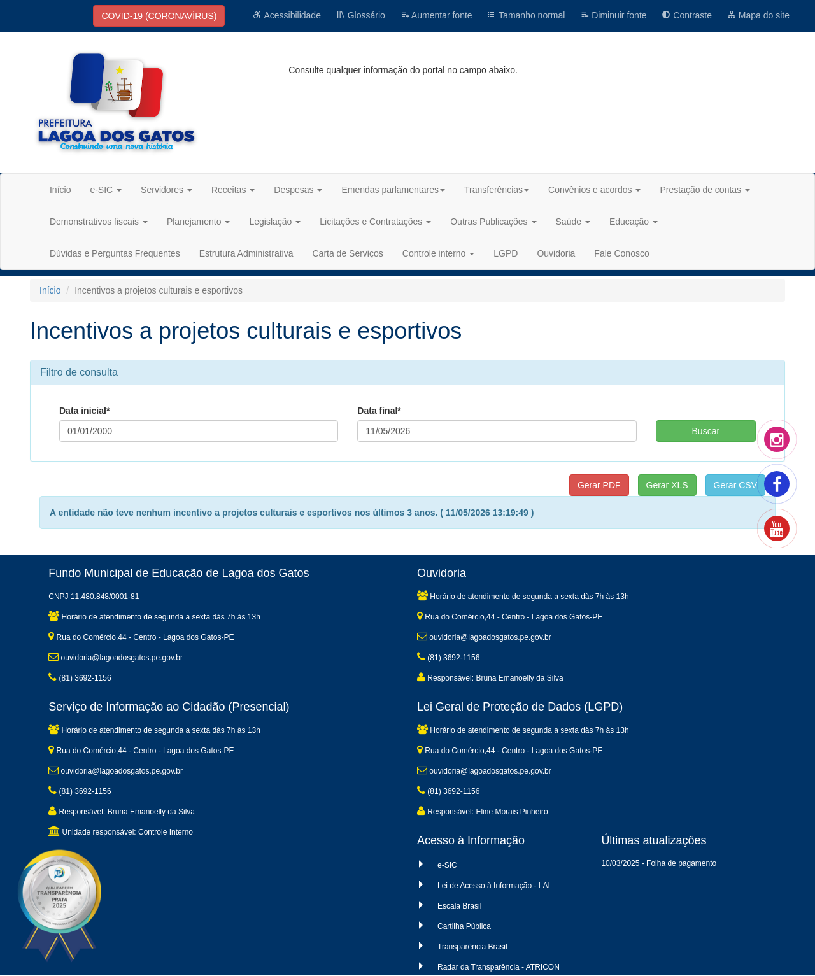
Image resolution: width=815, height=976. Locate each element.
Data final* (378, 411)
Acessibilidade (287, 15)
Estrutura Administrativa (246, 253)
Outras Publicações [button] (493, 221)
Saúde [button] (573, 221)
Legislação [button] (275, 221)
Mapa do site (758, 15)
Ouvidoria (556, 253)
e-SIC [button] (106, 190)
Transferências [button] (496, 190)
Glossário (360, 15)
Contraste (687, 15)
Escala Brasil (459, 906)
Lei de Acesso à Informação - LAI (493, 885)
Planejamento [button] (198, 221)
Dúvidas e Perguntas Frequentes (115, 253)
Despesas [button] (298, 190)
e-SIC (447, 865)
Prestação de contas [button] (705, 190)
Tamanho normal (526, 15)
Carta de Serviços (347, 253)
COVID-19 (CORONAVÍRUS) (158, 16)
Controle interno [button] (438, 253)
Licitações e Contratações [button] (375, 221)
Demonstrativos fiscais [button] (99, 221)
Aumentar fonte (436, 15)
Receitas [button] (233, 190)
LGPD (505, 253)
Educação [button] (633, 221)
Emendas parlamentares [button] (393, 190)
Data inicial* (84, 411)
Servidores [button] (166, 190)
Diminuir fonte (613, 15)
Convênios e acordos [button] (594, 190)
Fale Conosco (621, 253)
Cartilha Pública (464, 926)
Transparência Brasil (472, 946)
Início (60, 190)
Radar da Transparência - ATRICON (498, 967)
